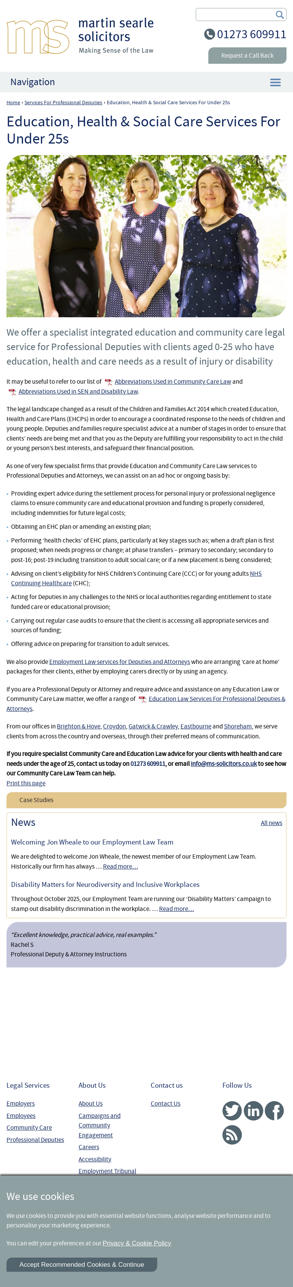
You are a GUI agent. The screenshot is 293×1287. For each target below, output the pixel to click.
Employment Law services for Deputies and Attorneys (119, 662)
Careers (89, 1147)
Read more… (120, 866)
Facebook (274, 1111)
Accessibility (95, 1159)
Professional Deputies (35, 1140)
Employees (20, 1116)
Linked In (253, 1111)
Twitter (232, 1111)
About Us (91, 1104)
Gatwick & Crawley (153, 726)
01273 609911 (252, 34)
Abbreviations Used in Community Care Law (173, 382)
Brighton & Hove (78, 726)
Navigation (32, 82)
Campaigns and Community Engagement (100, 1125)
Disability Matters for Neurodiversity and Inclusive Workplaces (105, 884)
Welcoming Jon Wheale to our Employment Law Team (92, 842)
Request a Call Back (247, 56)
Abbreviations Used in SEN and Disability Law (78, 392)
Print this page (25, 783)
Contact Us (165, 1104)
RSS (232, 1135)
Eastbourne (195, 726)
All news (271, 823)
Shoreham (238, 726)
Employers (20, 1104)
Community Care (29, 1128)
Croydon (114, 726)
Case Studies (36, 800)
